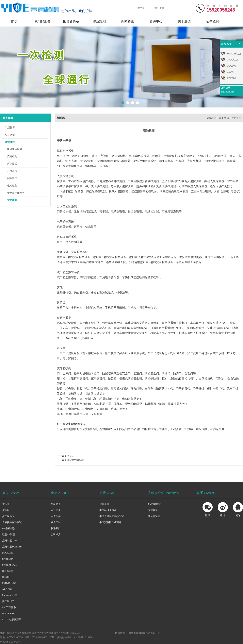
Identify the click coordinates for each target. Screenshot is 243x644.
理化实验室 (154, 516)
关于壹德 (184, 21)
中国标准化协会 (107, 510)
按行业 (6, 504)
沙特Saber (7, 558)
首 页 (14, 21)
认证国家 (10, 127)
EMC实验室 (154, 504)
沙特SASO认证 (10, 564)
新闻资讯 (127, 21)
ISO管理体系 (9, 607)
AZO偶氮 (7, 589)
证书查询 (212, 21)
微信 (207, 515)
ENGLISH (158, 8)
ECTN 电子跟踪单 (11, 619)
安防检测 (12, 200)
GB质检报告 (8, 528)
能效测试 (12, 178)
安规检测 (12, 156)
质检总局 (104, 504)
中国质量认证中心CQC (111, 516)
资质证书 (56, 522)
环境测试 (12, 171)
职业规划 (99, 21)
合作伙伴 (56, 516)
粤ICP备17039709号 (10, 641)
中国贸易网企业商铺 (110, 522)
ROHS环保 (8, 571)
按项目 (6, 510)
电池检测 (12, 185)
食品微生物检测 (15, 192)
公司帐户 (56, 534)
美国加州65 (8, 601)
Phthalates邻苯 (9, 595)
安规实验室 (154, 510)
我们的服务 (42, 21)
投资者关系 (71, 21)
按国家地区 (8, 516)
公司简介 (56, 504)
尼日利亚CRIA (10, 540)
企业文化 (56, 510)
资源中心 (155, 21)
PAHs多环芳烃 (10, 583)
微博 (222, 515)
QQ (238, 515)
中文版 (141, 8)
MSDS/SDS (8, 613)
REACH (6, 577)
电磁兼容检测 (14, 149)
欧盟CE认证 (8, 534)
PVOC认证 (8, 552)
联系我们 (56, 528)
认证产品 (10, 134)
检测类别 (10, 142)
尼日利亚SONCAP (11, 546)
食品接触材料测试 (12, 522)
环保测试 (12, 163)
